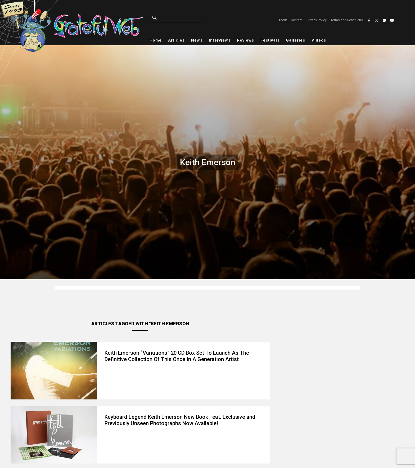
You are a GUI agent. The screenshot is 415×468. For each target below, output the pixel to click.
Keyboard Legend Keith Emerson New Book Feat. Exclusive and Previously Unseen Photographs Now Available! (180, 420)
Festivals (269, 40)
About (282, 20)
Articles (176, 40)
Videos (319, 40)
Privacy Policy (316, 20)
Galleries (295, 40)
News (196, 40)
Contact (297, 20)
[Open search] (188, 18)
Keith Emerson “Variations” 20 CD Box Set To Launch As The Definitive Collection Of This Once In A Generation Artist (177, 356)
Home (156, 40)
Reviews (245, 40)
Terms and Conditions (347, 20)
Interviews (220, 40)
